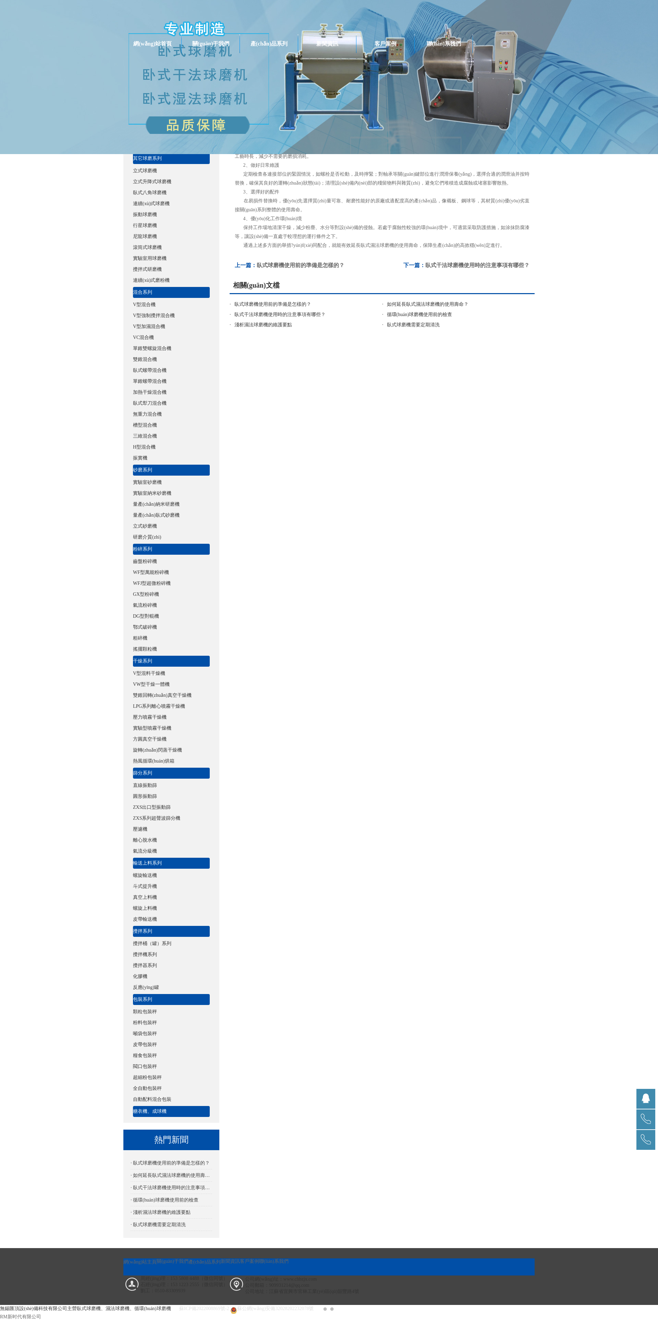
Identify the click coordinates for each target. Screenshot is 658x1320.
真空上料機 (145, 897)
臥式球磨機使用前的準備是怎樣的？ (272, 304)
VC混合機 (143, 337)
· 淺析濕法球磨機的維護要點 (161, 1212)
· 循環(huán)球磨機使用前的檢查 (164, 1200)
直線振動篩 (145, 785)
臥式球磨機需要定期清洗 (413, 324)
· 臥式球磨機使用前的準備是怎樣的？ (170, 1163)
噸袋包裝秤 (145, 1033)
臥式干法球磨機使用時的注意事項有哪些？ (280, 314)
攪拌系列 (142, 931)
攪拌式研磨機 (147, 269)
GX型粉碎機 (146, 594)
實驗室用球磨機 (150, 258)
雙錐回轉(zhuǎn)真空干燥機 (162, 695)
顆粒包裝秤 (145, 1011)
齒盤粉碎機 (145, 561)
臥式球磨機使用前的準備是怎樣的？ (300, 265)
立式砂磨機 (145, 526)
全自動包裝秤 (147, 1088)
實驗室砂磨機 (147, 482)
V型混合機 (144, 304)
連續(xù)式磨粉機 (151, 280)
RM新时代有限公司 (20, 1316)
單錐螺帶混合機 (150, 381)
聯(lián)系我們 (444, 44)
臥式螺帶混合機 (150, 370)
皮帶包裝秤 (145, 1044)
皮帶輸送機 (145, 919)
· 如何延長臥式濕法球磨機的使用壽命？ (171, 1175)
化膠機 (140, 976)
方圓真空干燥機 (150, 739)
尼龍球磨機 (145, 236)
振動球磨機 (145, 214)
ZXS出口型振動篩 (152, 807)
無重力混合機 (147, 414)
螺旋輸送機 (145, 875)
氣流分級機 (145, 851)
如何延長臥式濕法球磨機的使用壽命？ (427, 304)
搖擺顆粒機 (145, 649)
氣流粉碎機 (145, 605)
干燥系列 (142, 661)
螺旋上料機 (145, 908)
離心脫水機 (145, 840)
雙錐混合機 (145, 359)
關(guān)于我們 (210, 44)
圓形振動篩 (145, 796)
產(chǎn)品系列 (269, 44)
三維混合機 (145, 436)
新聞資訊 (327, 44)
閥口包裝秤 (145, 1066)
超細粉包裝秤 (147, 1077)
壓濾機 (140, 829)
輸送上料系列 (147, 863)
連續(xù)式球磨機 (151, 203)
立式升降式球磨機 (152, 181)
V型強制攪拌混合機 (154, 315)
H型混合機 (144, 447)
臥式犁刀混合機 (150, 403)
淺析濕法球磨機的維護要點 (263, 324)
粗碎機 (140, 638)
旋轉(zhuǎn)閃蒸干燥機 (157, 750)
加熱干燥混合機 (150, 392)
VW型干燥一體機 (151, 684)
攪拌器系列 (145, 965)
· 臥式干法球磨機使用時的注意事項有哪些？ (171, 1187)
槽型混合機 (145, 425)
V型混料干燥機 (149, 673)
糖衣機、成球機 (150, 1111)
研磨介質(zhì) (147, 537)
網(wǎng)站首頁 (152, 44)
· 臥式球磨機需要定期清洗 (158, 1224)
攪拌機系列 (145, 954)
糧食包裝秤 (145, 1055)
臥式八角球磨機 (150, 192)
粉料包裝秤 (145, 1022)
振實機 (140, 458)
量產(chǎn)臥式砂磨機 (156, 515)
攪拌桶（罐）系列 (152, 943)
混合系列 (142, 292)
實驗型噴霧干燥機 (152, 728)
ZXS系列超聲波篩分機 (156, 818)
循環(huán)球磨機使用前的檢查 (419, 314)
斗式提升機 (145, 886)
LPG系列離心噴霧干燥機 (159, 706)
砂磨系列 (142, 470)
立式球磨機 (145, 170)
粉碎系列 (142, 549)
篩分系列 (142, 773)
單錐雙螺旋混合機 (152, 348)
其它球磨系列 (147, 158)
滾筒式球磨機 (147, 247)
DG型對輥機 (146, 616)
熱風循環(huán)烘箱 (153, 761)
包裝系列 (142, 999)
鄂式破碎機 (145, 627)
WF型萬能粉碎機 (151, 572)
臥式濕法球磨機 (377, 245)
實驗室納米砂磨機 (152, 493)
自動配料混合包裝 (152, 1099)
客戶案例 (386, 44)
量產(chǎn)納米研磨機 (156, 504)
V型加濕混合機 (149, 326)
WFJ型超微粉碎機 (152, 583)
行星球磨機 (145, 225)
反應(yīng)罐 (146, 987)
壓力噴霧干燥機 (150, 717)
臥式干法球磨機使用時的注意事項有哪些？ (477, 265)
